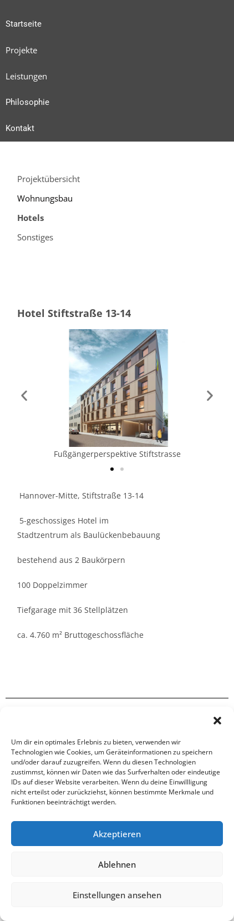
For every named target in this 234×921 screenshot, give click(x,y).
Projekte (21, 50)
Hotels (30, 217)
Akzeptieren (117, 833)
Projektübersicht (48, 178)
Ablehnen (117, 864)
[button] (217, 720)
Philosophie (27, 102)
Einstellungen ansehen (117, 894)
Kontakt (20, 128)
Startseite (24, 24)
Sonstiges (35, 237)
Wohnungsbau (45, 198)
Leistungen (26, 76)
